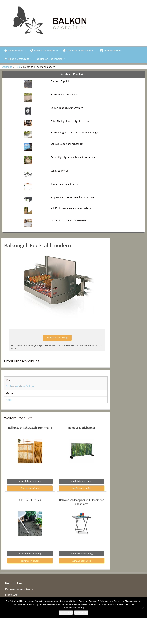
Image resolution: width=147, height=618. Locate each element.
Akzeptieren (65, 612)
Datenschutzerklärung (19, 589)
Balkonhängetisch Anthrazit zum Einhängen (75, 132)
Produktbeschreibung (30, 481)
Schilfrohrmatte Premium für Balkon (71, 208)
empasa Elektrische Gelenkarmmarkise (72, 197)
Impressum (12, 594)
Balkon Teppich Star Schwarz (67, 107)
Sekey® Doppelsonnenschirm (67, 143)
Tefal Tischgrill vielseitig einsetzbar (70, 121)
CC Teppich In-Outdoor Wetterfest (69, 220)
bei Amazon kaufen (81, 488)
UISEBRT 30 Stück (30, 500)
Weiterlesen (81, 612)
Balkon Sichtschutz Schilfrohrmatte (30, 427)
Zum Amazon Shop (57, 337)
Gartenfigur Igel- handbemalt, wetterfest (73, 157)
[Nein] (143, 607)
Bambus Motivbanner (81, 427)
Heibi (18, 66)
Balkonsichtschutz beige (64, 94)
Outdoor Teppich (60, 81)
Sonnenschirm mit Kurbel (65, 184)
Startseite (7, 66)
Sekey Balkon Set (60, 170)
